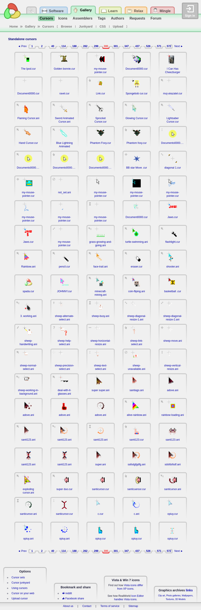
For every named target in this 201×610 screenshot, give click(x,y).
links (189, 590)
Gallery (30, 26)
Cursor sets (18, 577)
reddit (67, 593)
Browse (66, 26)
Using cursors (19, 588)
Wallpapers (187, 595)
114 (63, 46)
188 (74, 46)
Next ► (178, 46)
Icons (62, 18)
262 (85, 46)
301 (115, 46)
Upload (118, 26)
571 (159, 46)
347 (126, 46)
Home (14, 26)
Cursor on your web (23, 593)
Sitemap (133, 606)
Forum (156, 18)
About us (68, 606)
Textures (170, 599)
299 (96, 46)
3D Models (180, 599)
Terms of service (109, 606)
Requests (137, 18)
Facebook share (73, 598)
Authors (117, 18)
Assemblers (83, 18)
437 (137, 46)
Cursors (46, 18)
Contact (86, 606)
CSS (103, 26)
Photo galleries (173, 595)
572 (169, 46)
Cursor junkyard (21, 582)
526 (148, 46)
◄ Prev (22, 46)
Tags (102, 18)
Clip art (161, 595)
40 (52, 46)
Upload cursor (20, 598)
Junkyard (86, 26)
